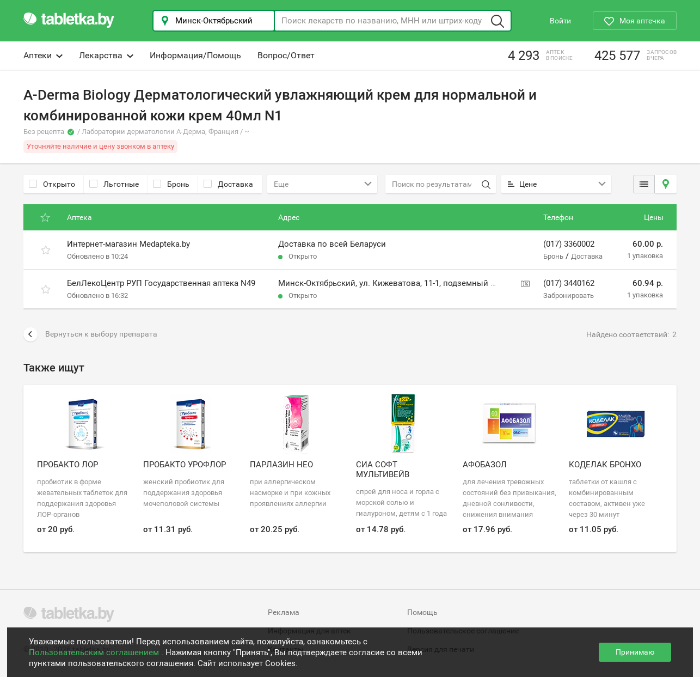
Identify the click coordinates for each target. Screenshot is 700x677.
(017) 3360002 (568, 244)
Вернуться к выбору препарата (90, 334)
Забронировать (568, 295)
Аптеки (43, 55)
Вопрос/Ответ (286, 55)
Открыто (52, 184)
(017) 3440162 (568, 283)
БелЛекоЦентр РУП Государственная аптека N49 (161, 283)
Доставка (228, 184)
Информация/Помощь (195, 55)
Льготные (114, 184)
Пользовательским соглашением (95, 652)
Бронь (171, 184)
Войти (560, 20)
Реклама (283, 612)
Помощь (422, 612)
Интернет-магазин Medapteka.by (128, 244)
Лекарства (106, 55)
